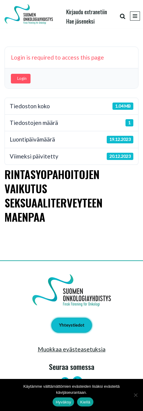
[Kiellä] (135, 395)
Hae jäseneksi (80, 21)
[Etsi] (122, 16)
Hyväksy (63, 402)
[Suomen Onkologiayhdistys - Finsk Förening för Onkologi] (30, 14)
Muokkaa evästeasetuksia (72, 349)
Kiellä (85, 402)
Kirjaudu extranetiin (86, 11)
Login (22, 78)
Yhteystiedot (71, 325)
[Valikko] (135, 16)
